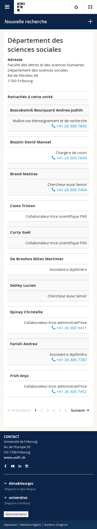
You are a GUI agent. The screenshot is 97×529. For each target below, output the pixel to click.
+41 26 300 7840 (69, 157)
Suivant (78, 410)
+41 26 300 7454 (69, 189)
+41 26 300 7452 (69, 391)
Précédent (21, 410)
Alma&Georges (21, 483)
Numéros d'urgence (56, 524)
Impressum (10, 524)
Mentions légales (30, 524)
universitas (18, 497)
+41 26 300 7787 (69, 359)
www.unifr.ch (14, 457)
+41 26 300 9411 (69, 327)
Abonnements (16, 514)
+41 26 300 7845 (69, 125)
